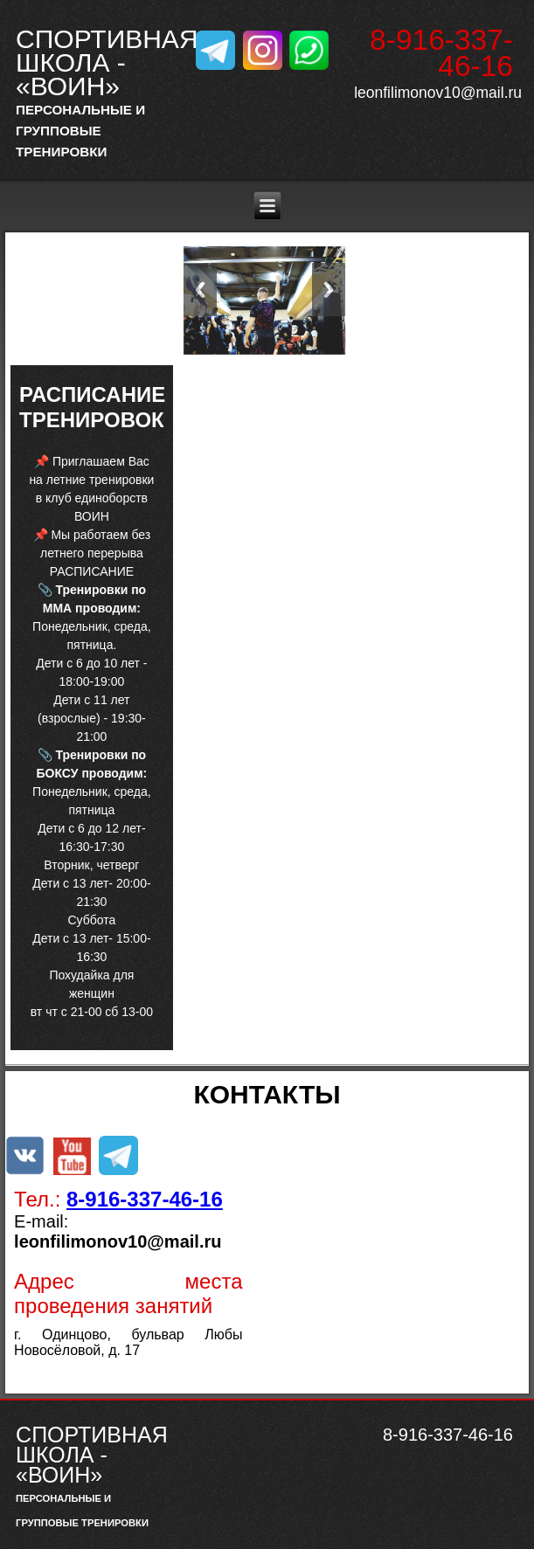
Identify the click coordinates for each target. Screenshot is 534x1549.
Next (328, 289)
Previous (200, 289)
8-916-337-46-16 (144, 1199)
